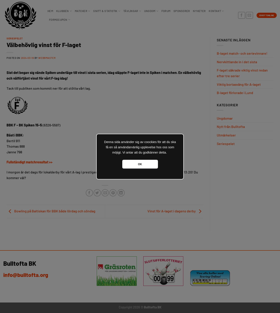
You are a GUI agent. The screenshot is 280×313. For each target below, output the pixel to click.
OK (140, 164)
